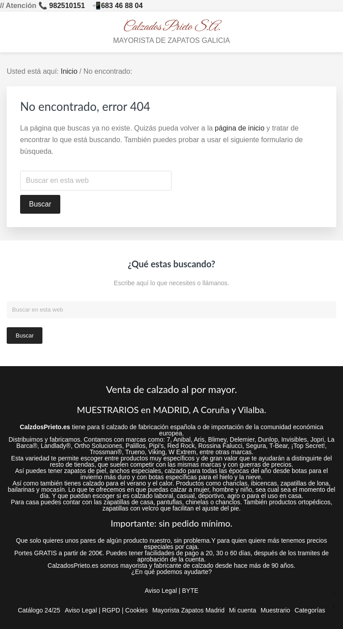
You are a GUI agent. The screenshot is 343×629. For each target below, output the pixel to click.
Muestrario (275, 610)
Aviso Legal (161, 590)
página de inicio (239, 128)
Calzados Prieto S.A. (172, 27)
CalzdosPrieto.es (45, 427)
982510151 (67, 5)
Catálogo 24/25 (39, 610)
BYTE (190, 590)
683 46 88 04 (121, 5)
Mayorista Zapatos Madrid (188, 610)
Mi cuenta (242, 610)
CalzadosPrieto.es (73, 565)
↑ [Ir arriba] (334, 593)
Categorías (310, 610)
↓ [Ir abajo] (334, 605)
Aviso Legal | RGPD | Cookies (106, 610)
